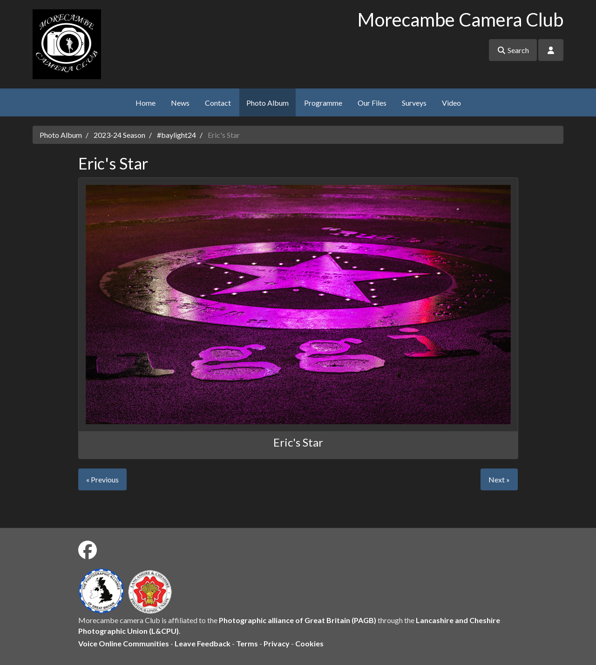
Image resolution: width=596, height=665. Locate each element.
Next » (499, 479)
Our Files (372, 102)
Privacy (277, 643)
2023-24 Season (119, 134)
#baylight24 (176, 134)
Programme (323, 102)
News (180, 102)
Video (451, 102)
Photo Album (267, 102)
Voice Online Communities (123, 643)
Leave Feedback (202, 643)
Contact (218, 102)
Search (513, 50)
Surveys (414, 102)
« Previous (102, 479)
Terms (247, 643)
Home (145, 102)
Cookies (309, 643)
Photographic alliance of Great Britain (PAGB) (297, 620)
